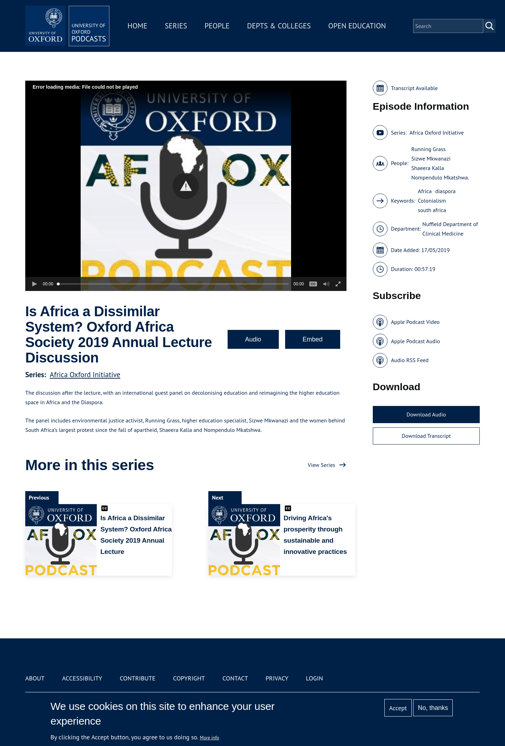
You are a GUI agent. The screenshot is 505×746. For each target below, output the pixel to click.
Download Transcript (426, 435)
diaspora (445, 191)
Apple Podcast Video (415, 321)
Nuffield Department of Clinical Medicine (450, 229)
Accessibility (82, 678)
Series (176, 25)
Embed (313, 339)
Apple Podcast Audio (415, 341)
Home (137, 25)
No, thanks (433, 707)
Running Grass (428, 148)
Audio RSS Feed (410, 360)
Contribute (137, 678)
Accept (398, 708)
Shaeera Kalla (427, 167)
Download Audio (426, 414)
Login (314, 678)
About (35, 678)
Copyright (189, 678)
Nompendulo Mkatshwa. (440, 177)
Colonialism (432, 200)
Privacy (276, 678)
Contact (235, 678)
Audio (253, 339)
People (216, 25)
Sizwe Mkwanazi (431, 158)
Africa (425, 191)
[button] (186, 186)
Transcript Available (414, 87)
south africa (432, 209)
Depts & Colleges (279, 25)
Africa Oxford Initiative (85, 374)
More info (209, 737)
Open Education (357, 25)
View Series (321, 464)
